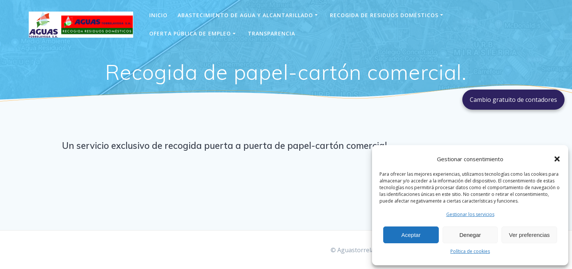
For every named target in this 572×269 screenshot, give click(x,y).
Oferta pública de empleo (190, 33)
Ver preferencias (529, 235)
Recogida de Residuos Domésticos (384, 15)
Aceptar (411, 235)
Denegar (470, 235)
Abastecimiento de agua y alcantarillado (245, 15)
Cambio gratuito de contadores (513, 100)
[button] (557, 159)
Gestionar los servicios (470, 214)
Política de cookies (470, 251)
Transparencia (271, 33)
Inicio (158, 15)
